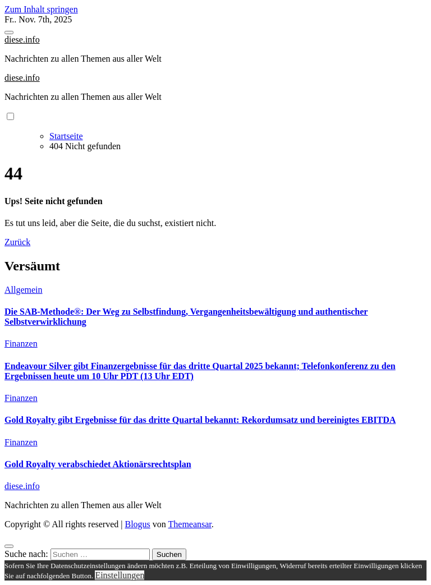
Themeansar (190, 524)
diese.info (22, 39)
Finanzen (21, 343)
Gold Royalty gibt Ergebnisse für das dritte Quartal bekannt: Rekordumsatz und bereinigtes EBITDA (200, 420)
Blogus (137, 524)
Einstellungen (119, 575)
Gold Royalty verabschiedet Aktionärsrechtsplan (97, 464)
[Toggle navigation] (8, 32)
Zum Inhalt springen (41, 9)
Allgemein (23, 289)
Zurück (17, 242)
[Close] (8, 546)
